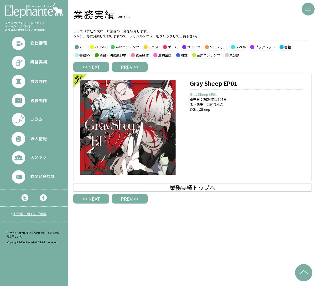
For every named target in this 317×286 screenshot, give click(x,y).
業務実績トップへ (192, 188)
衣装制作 (142, 55)
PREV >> (130, 66)
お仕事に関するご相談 (30, 213)
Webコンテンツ (127, 47)
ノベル (241, 47)
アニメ (153, 47)
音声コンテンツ (208, 55)
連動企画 (164, 55)
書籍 (287, 47)
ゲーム (173, 47)
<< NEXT (91, 66)
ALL (82, 47)
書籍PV (84, 55)
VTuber (100, 47)
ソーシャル (218, 47)
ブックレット (265, 47)
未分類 (234, 55)
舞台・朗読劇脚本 (112, 55)
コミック (193, 47)
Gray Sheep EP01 (203, 94)
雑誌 (184, 55)
